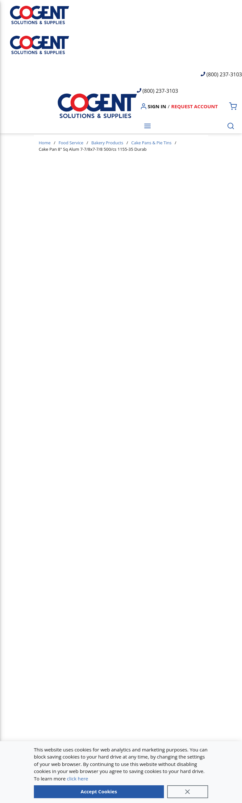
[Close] (187, 791)
